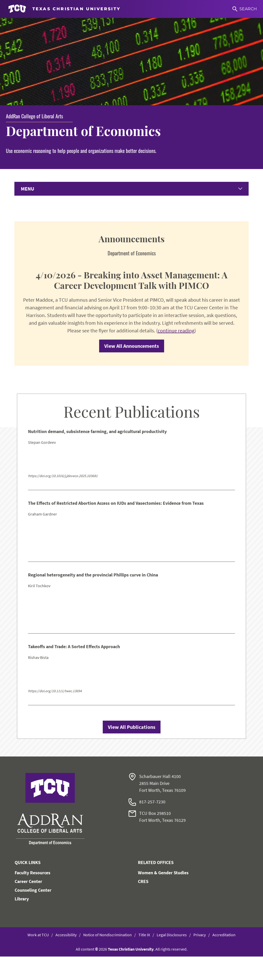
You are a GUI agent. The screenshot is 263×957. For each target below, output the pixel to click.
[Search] (244, 9)
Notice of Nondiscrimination (107, 935)
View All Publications (131, 727)
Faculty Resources (32, 873)
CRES (143, 882)
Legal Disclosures (172, 935)
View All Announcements (131, 346)
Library (22, 899)
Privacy (199, 935)
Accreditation (224, 935)
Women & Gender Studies (163, 873)
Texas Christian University (131, 949)
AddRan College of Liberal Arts (34, 116)
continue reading (176, 331)
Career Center (28, 882)
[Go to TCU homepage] (64, 9)
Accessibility (66, 935)
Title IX (144, 935)
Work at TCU (38, 935)
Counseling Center (33, 890)
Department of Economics (83, 130)
